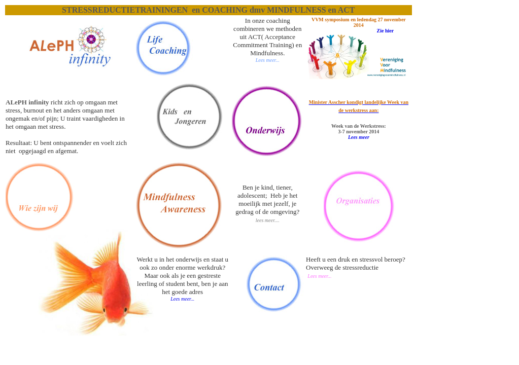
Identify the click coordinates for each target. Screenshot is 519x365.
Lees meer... (182, 299)
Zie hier (385, 30)
